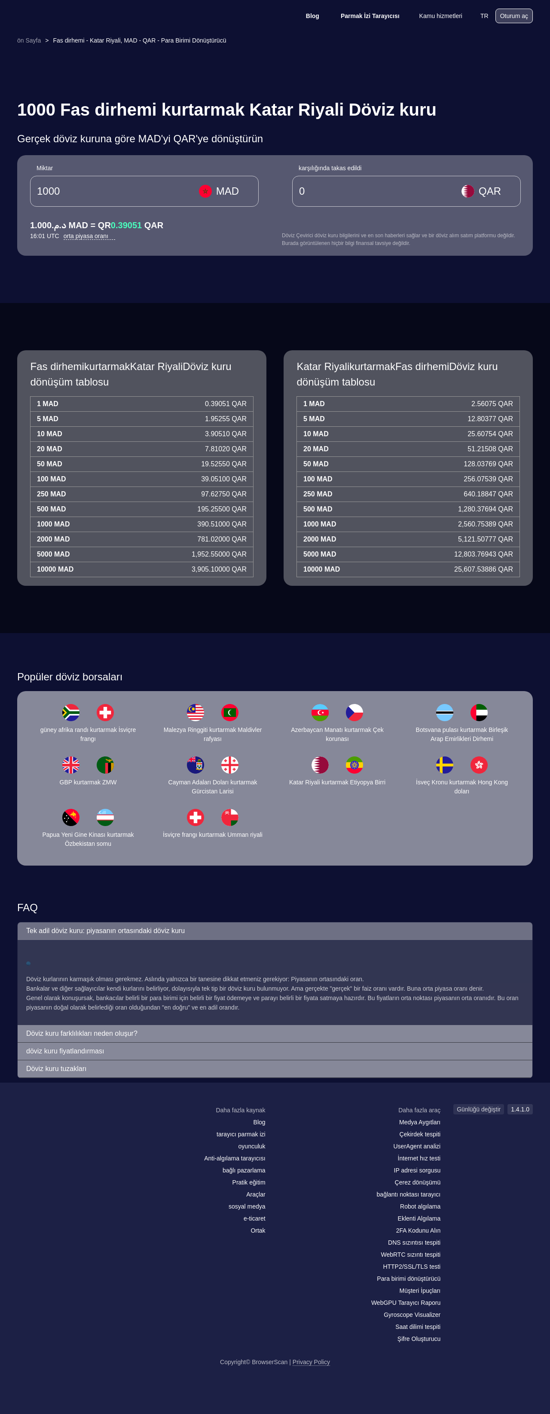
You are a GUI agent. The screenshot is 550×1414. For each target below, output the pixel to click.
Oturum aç (514, 15)
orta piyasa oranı (89, 236)
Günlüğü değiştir (479, 1109)
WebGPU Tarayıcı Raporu (405, 1302)
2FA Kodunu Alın (418, 1230)
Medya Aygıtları (419, 1122)
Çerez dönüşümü (418, 1182)
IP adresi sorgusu (417, 1170)
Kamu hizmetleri (435, 16)
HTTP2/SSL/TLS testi (411, 1266)
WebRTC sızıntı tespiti (410, 1254)
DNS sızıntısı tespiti (414, 1242)
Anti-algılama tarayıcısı (234, 1158)
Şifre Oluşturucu (418, 1338)
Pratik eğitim (249, 1182)
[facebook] (45, 1126)
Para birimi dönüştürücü (408, 1278)
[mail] (26, 1126)
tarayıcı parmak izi (241, 1134)
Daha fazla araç (419, 1110)
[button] (275, 931)
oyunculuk (252, 1146)
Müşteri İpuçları (420, 1290)
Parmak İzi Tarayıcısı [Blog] (365, 16)
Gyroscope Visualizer (412, 1314)
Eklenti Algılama (419, 1218)
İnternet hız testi (419, 1158)
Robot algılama (420, 1206)
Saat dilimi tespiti (417, 1326)
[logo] (60, 16)
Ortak (258, 1230)
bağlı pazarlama (244, 1170)
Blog (307, 16)
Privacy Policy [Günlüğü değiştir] (311, 1362)
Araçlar (255, 1194)
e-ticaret (255, 1218)
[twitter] (62, 1126)
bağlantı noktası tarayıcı (409, 1194)
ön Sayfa (29, 40)
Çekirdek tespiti (420, 1134)
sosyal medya (247, 1206)
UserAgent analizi (416, 1146)
